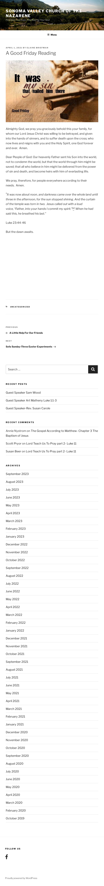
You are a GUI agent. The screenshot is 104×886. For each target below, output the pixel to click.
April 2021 (12, 701)
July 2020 (12, 771)
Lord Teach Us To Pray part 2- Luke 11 (51, 443)
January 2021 (15, 724)
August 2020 (14, 763)
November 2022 (17, 552)
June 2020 (13, 779)
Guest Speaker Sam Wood (23, 392)
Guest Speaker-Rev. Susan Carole (28, 408)
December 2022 (16, 544)
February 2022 (16, 622)
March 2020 (14, 802)
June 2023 (13, 497)
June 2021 (12, 685)
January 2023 (15, 536)
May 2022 (12, 599)
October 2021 (15, 654)
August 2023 (14, 481)
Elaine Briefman (37, 48)
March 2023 (14, 521)
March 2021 (14, 708)
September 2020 (17, 755)
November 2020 (17, 740)
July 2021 (12, 677)
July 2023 (12, 489)
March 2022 (14, 615)
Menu (52, 34)
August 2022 (14, 575)
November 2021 (16, 646)
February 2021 (15, 716)
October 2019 (15, 818)
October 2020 (15, 748)
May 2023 (12, 505)
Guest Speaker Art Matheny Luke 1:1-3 (31, 400)
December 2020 (17, 732)
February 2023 (16, 528)
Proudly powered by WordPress (21, 878)
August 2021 (14, 669)
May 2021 (12, 693)
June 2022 (13, 591)
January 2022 (15, 630)
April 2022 (13, 607)
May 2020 (12, 787)
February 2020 (16, 810)
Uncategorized (20, 307)
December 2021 (16, 638)
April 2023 (13, 513)
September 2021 (17, 661)
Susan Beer (13, 451)
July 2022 (12, 583)
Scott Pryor (13, 443)
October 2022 (15, 560)
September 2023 (17, 474)
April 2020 (13, 794)
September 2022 (17, 568)
